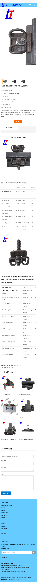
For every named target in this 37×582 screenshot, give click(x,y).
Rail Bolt (3, 517)
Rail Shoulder (4, 512)
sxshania (7, 569)
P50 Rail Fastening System (18, 137)
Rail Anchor (4, 528)
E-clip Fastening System (8, 290)
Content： (3, 474)
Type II (3, 182)
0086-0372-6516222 (8, 561)
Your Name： (4, 460)
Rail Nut (3, 523)
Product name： (4, 454)
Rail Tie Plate (4, 515)
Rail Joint (3, 533)
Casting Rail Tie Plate (9, 367)
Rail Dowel (3, 526)
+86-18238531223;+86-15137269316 (13, 565)
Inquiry (18, 121)
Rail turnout (4, 531)
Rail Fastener (8, 182)
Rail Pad (3, 536)
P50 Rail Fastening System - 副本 (14, 365)
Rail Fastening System (13, 93)
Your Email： (4, 467)
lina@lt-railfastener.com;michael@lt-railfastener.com (17, 567)
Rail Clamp (3, 510)
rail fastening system (17, 276)
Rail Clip (3, 507)
